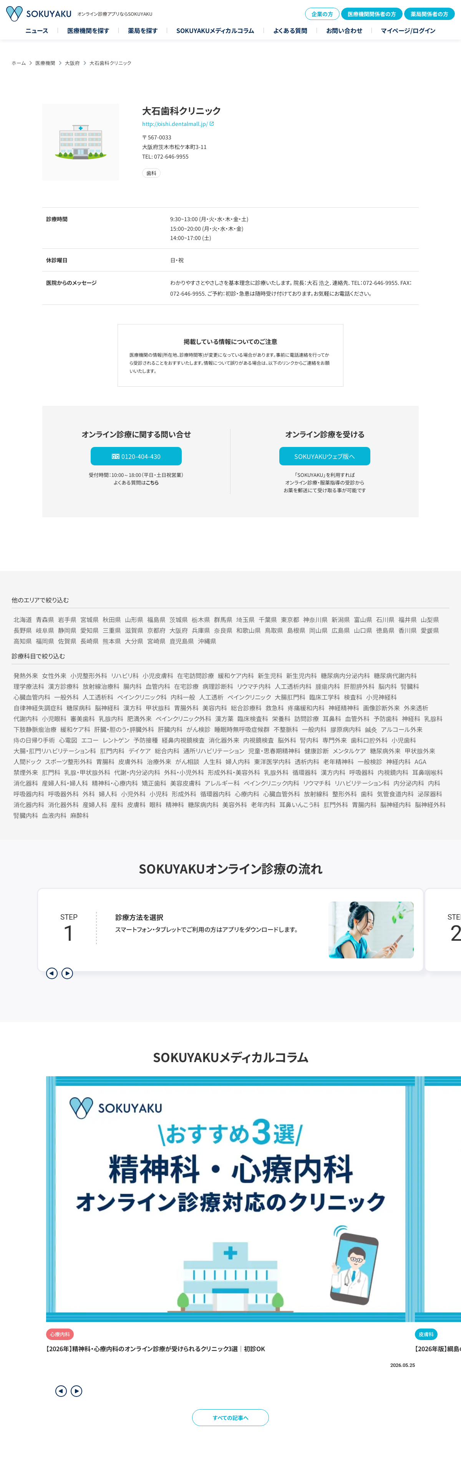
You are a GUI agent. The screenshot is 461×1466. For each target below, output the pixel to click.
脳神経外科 (430, 804)
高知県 (22, 640)
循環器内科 (215, 793)
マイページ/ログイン (408, 30)
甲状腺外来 (420, 750)
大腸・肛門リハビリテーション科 (54, 750)
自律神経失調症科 (38, 707)
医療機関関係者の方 (372, 14)
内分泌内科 (408, 783)
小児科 (158, 793)
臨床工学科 (324, 697)
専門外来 (334, 740)
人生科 (212, 761)
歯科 (367, 793)
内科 (434, 783)
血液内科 (54, 815)
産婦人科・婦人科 (65, 783)
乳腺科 (433, 718)
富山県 (363, 619)
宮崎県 (156, 640)
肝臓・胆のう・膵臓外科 (124, 729)
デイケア (139, 750)
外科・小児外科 (184, 772)
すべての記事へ (231, 1417)
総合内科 (167, 750)
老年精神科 (338, 761)
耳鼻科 (332, 718)
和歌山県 (248, 630)
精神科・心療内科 (115, 783)
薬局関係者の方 (429, 14)
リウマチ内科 (254, 686)
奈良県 (223, 630)
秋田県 (112, 619)
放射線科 (316, 793)
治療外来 (159, 761)
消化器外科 (63, 804)
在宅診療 (186, 686)
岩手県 (67, 619)
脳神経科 (107, 707)
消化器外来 (224, 740)
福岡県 (45, 640)
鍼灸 (371, 729)
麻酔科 (79, 815)
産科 (117, 804)
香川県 (407, 630)
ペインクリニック (249, 697)
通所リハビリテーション (213, 750)
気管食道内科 (395, 793)
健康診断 (316, 750)
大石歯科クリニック (110, 62)
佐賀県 (67, 640)
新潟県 (341, 619)
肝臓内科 (170, 729)
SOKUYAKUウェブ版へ (324, 456)
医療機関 (45, 62)
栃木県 (201, 619)
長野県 (22, 630)
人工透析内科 (293, 686)
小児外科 (133, 793)
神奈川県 (315, 619)
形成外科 (184, 793)
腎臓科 (410, 686)
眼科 (155, 804)
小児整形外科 (88, 675)
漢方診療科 (63, 686)
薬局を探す (143, 30)
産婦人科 (95, 804)
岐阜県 (45, 630)
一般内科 (314, 729)
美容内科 (214, 707)
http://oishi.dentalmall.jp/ (175, 123)
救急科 (274, 707)
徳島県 (385, 630)
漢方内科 (333, 772)
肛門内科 (112, 750)
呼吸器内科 (28, 793)
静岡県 (67, 630)
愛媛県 (430, 630)
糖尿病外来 (385, 750)
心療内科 (247, 793)
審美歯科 (82, 718)
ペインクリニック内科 (271, 783)
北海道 (22, 619)
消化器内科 (28, 804)
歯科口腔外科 (369, 740)
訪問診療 (306, 718)
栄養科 (281, 718)
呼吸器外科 (63, 793)
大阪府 (72, 62)
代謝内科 (25, 718)
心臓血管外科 (281, 793)
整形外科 (344, 793)
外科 (89, 793)
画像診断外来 (381, 707)
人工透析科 (98, 697)
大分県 (134, 640)
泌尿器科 (430, 793)
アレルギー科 (222, 783)
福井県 (407, 619)
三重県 (112, 630)
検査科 (353, 697)
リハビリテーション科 (362, 783)
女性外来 (54, 675)
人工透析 (211, 697)
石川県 (385, 619)
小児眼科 (54, 718)
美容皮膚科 (185, 783)
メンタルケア (349, 750)
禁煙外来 (25, 772)
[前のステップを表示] (52, 973)
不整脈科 (286, 729)
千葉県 (268, 619)
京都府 (156, 630)
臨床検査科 (252, 718)
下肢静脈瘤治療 (34, 729)
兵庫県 (201, 630)
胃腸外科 (186, 707)
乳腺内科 (111, 718)
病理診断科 (217, 686)
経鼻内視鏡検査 (183, 740)
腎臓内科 (25, 815)
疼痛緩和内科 (306, 707)
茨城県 (178, 619)
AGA (420, 761)
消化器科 (25, 783)
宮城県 (89, 619)
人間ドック (27, 761)
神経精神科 (343, 707)
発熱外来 (25, 675)
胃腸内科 (364, 804)
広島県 (341, 630)
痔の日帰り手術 (34, 740)
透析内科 (307, 761)
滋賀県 (134, 630)
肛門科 (51, 772)
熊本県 (112, 640)
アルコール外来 (402, 729)
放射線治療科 (101, 686)
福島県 (156, 619)
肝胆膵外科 (359, 686)
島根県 (296, 630)
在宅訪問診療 (195, 675)
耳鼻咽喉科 (427, 772)
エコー (90, 740)
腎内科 (309, 740)
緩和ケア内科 (236, 675)
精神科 (175, 804)
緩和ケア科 (75, 729)
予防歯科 (385, 718)
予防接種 (145, 740)
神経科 (411, 718)
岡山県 (318, 630)
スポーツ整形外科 (68, 761)
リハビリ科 (125, 675)
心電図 (68, 740)
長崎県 (89, 640)
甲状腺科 (158, 707)
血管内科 (158, 686)
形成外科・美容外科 (234, 772)
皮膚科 (136, 804)
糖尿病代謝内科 (395, 675)
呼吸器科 (361, 772)
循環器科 (304, 772)
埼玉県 (245, 619)
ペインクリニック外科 (183, 718)
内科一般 (183, 697)
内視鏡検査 (258, 740)
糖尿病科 (78, 707)
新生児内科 (301, 675)
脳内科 (387, 686)
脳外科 (287, 740)
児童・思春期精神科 (274, 750)
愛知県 (89, 630)
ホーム (19, 62)
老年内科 (263, 804)
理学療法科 (28, 686)
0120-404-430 (141, 456)
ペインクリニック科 (142, 697)
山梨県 (430, 619)
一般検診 (370, 761)
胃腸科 (105, 761)
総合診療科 (246, 707)
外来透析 (416, 707)
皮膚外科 (130, 761)
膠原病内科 (345, 729)
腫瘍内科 (327, 686)
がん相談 (187, 761)
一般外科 (66, 697)
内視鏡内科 (393, 772)
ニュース (36, 30)
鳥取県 (274, 630)
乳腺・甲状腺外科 (87, 772)
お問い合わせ (344, 30)
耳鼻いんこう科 (299, 804)
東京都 (290, 619)
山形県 (134, 619)
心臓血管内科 (31, 697)
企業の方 (322, 14)
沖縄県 (207, 640)
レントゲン (116, 740)
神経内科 (398, 761)
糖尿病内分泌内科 (345, 675)
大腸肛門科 (290, 697)
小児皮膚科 (158, 675)
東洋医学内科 (272, 761)
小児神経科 (381, 697)
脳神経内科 (395, 804)
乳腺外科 (276, 772)
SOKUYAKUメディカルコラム (215, 30)
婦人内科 (238, 761)
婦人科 (108, 793)
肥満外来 (139, 718)
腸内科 (132, 686)
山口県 (363, 630)
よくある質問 (290, 30)
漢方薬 (224, 718)
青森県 (45, 619)
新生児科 (270, 675)
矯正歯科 (154, 783)
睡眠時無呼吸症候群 (242, 729)
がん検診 (198, 729)
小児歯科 (403, 740)
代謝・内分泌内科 (137, 772)
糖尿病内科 (203, 804)
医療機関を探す (88, 30)
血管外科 (357, 718)
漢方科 (132, 707)
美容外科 (234, 804)
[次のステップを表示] (67, 973)
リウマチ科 (317, 783)
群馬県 (223, 619)
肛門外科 (335, 804)
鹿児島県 (181, 640)
